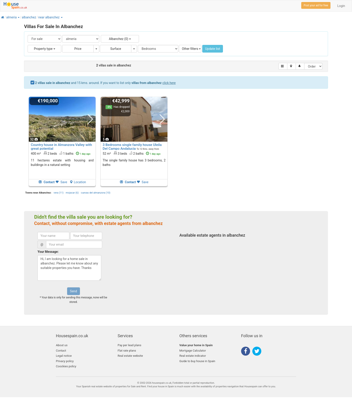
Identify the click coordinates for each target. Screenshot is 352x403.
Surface (115, 49)
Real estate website (130, 355)
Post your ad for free (316, 5)
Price (77, 49)
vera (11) (59, 192)
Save (61, 182)
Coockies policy (66, 366)
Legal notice (64, 355)
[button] (18, 17)
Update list (212, 49)
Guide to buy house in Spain (197, 361)
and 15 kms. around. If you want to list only (105, 83)
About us (62, 345)
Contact (61, 350)
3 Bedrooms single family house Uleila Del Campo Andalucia (132, 147)
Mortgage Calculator (192, 350)
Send (73, 291)
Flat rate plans (127, 350)
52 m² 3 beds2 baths (132, 153)
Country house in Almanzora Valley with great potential (61, 147)
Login (341, 6)
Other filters (191, 49)
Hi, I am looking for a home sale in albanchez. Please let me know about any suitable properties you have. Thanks (69, 268)
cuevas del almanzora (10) (95, 192)
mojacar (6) (72, 192)
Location (78, 182)
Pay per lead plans (129, 345)
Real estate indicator (192, 355)
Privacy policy (65, 361)
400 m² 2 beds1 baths (60, 153)
